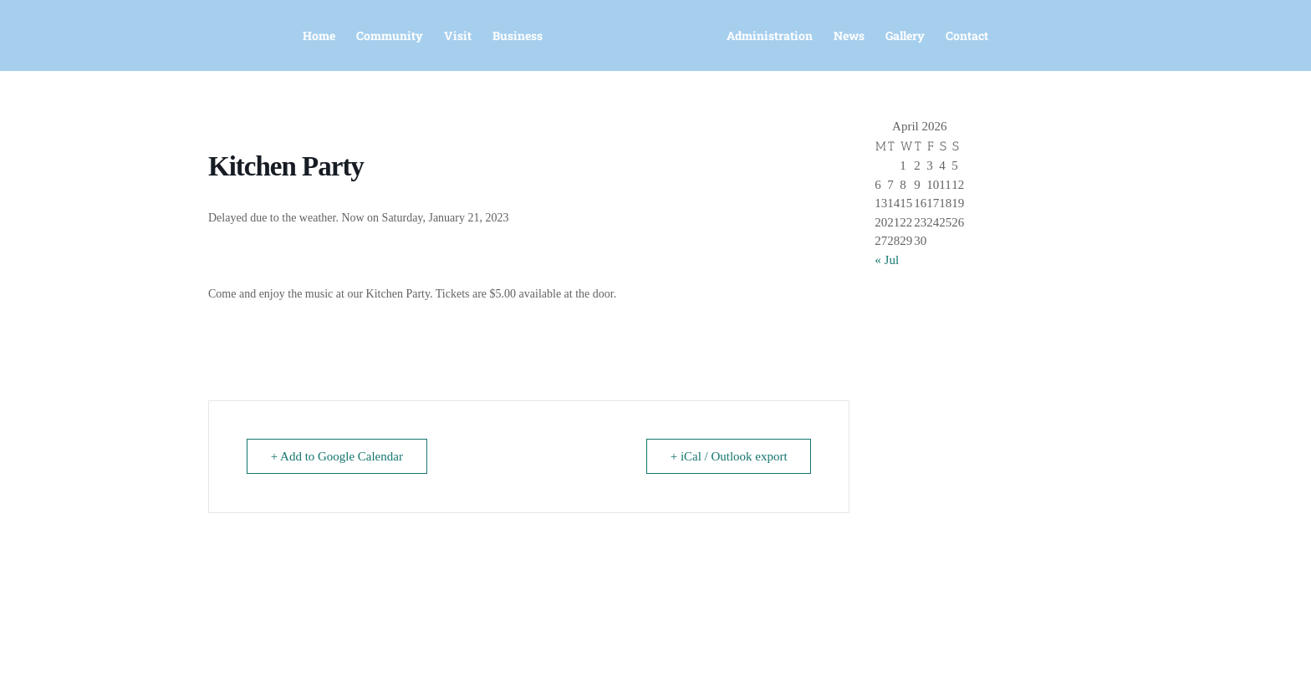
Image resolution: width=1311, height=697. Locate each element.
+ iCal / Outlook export (728, 456)
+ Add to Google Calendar (337, 456)
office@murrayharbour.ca (515, 664)
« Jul (887, 260)
